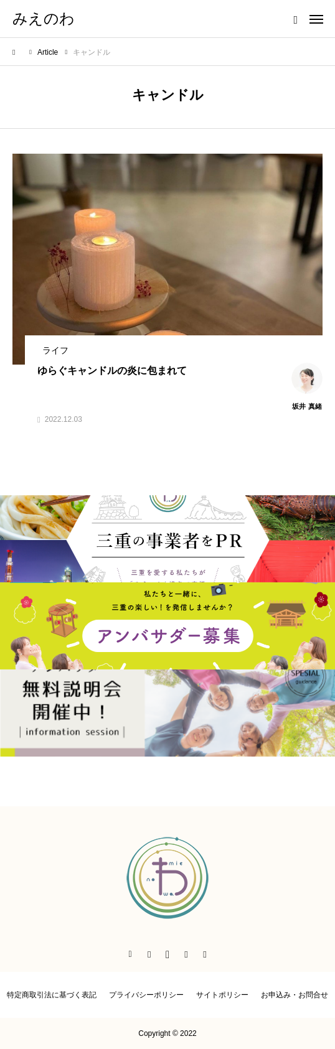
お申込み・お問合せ (294, 995)
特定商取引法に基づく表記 (52, 995)
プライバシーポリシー (146, 995)
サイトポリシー (222, 995)
